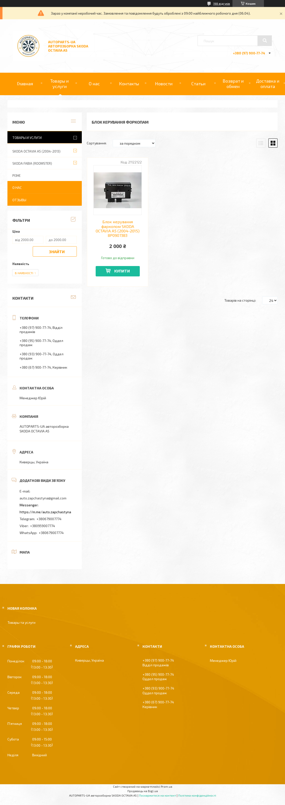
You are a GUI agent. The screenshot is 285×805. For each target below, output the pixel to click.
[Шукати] (264, 40)
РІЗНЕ (16, 176)
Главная (25, 83)
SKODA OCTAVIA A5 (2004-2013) (36, 151)
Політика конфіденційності (197, 795)
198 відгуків (221, 3)
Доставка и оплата (267, 83)
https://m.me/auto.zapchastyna (45, 512)
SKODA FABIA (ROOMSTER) (32, 163)
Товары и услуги (59, 83)
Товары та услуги (21, 622)
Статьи (198, 83)
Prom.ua (166, 786)
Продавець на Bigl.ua (142, 791)
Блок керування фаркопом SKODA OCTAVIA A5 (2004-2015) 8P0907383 (118, 229)
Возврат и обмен (233, 83)
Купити (122, 270)
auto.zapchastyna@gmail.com (43, 498)
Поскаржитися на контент (157, 795)
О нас (94, 83)
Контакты (129, 83)
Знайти (57, 251)
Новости (163, 83)
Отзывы (19, 200)
